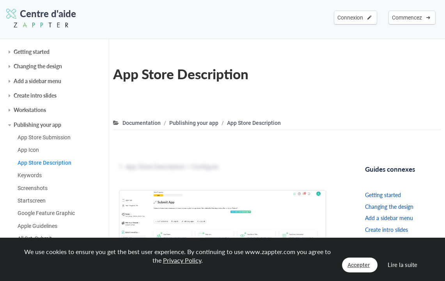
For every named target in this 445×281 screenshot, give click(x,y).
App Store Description (44, 163)
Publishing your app (37, 124)
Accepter (358, 265)
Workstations (30, 110)
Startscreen (32, 200)
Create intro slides (35, 95)
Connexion (354, 17)
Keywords (30, 175)
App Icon (28, 150)
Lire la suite (402, 264)
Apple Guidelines (37, 226)
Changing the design (38, 66)
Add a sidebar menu (37, 81)
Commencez (411, 17)
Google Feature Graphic (46, 213)
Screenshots (33, 188)
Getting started (32, 51)
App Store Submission (44, 137)
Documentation (141, 123)
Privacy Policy (182, 260)
